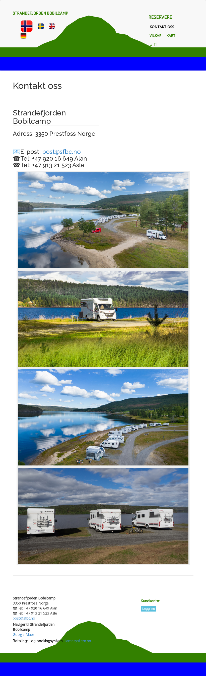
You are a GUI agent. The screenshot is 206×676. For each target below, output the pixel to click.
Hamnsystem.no (77, 641)
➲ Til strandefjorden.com (166, 47)
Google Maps (24, 634)
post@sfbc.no (61, 151)
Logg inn (148, 609)
